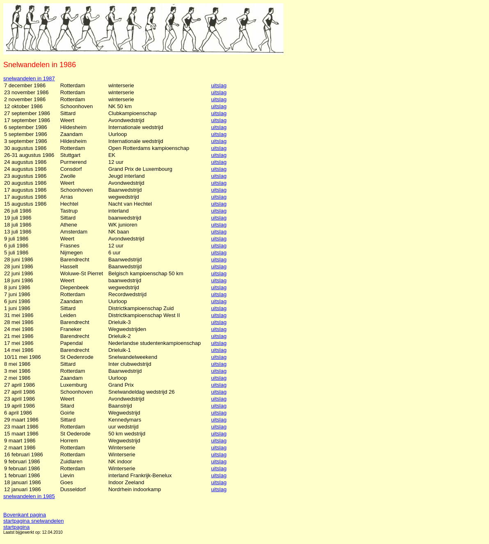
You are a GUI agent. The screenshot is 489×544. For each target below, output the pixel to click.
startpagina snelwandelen (33, 521)
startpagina (16, 527)
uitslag (219, 85)
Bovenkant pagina (24, 515)
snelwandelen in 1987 (29, 78)
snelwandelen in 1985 (29, 496)
